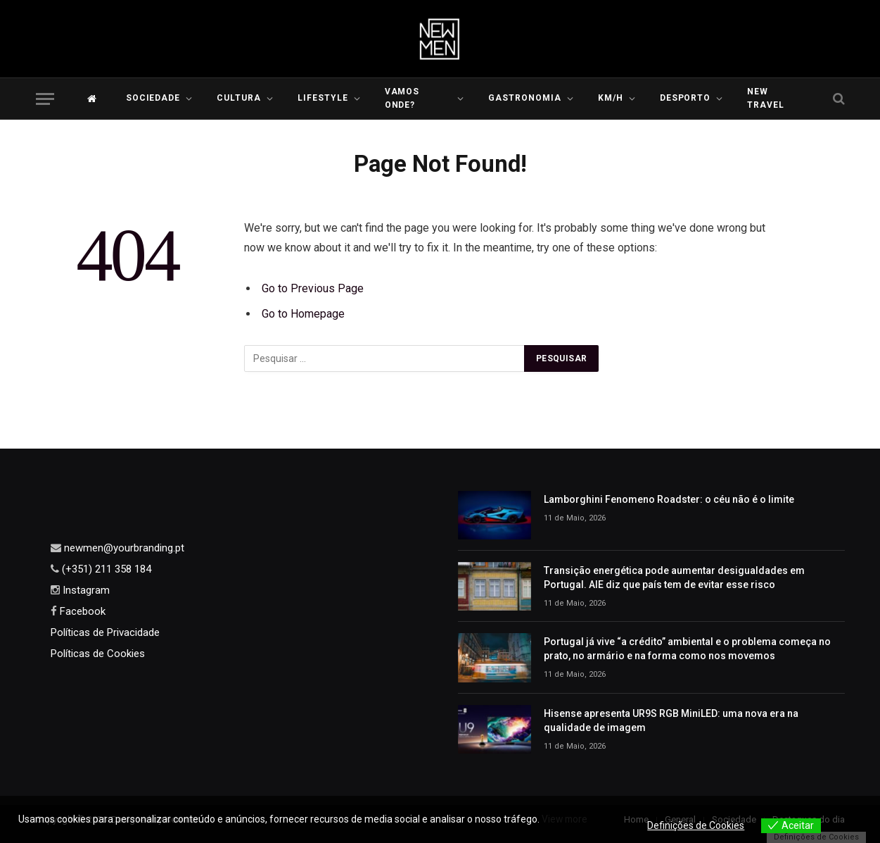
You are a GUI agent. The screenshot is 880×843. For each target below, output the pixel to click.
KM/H (610, 98)
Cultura (239, 98)
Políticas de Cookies (98, 653)
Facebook (81, 611)
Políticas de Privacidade (105, 632)
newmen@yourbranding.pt (122, 548)
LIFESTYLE (323, 98)
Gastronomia (524, 98)
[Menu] (45, 99)
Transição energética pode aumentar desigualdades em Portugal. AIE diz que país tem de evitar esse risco (674, 577)
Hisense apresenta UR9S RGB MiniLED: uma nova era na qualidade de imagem (671, 720)
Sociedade (153, 98)
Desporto (685, 98)
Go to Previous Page (313, 288)
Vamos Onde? (402, 98)
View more (565, 819)
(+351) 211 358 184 (105, 569)
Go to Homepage (303, 313)
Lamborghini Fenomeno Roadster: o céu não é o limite (669, 499)
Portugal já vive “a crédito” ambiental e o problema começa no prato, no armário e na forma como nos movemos (687, 648)
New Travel (765, 98)
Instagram (85, 590)
